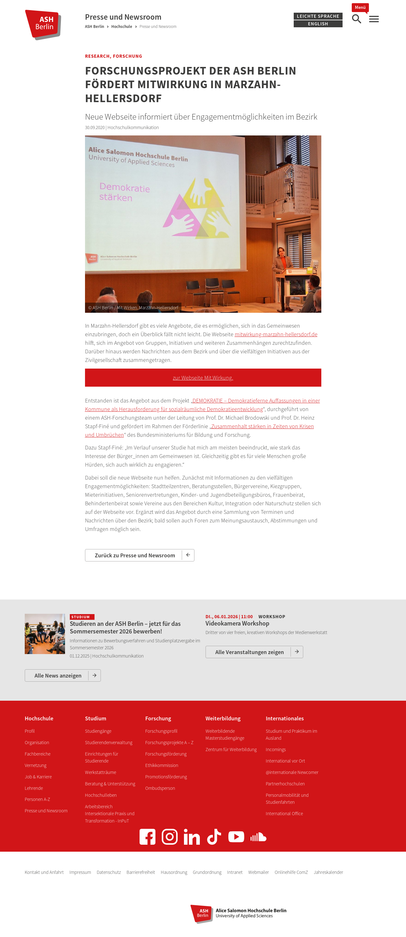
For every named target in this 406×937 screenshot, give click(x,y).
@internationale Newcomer (292, 772)
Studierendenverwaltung (108, 742)
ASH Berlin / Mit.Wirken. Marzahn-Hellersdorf (135, 308)
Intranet (235, 872)
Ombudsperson (160, 788)
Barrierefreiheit (141, 872)
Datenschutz (109, 872)
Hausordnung (174, 872)
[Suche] (356, 19)
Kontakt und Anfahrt (45, 872)
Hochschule (121, 26)
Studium (95, 718)
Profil (30, 731)
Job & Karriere (38, 777)
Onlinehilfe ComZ (292, 872)
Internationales (285, 718)
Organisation (37, 742)
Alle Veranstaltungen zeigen (249, 652)
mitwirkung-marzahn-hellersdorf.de (276, 334)
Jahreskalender (328, 872)
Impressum (80, 872)
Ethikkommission (161, 765)
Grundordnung (207, 872)
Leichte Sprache (318, 16)
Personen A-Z (37, 799)
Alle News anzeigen (58, 675)
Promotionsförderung (166, 777)
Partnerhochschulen (285, 784)
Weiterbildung (223, 718)
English (318, 24)
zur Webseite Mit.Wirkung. (203, 377)
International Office (284, 813)
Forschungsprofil (161, 731)
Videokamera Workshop (237, 623)
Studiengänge (98, 731)
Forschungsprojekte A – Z (169, 742)
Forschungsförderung (166, 754)
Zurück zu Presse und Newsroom (135, 555)
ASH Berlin (94, 26)
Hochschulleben (101, 795)
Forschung (158, 718)
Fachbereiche (37, 754)
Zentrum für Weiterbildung (231, 749)
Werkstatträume (100, 772)
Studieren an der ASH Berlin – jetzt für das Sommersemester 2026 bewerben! (125, 627)
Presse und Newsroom (46, 811)
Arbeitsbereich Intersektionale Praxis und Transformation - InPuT (109, 813)
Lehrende (34, 788)
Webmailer (259, 872)
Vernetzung (35, 765)
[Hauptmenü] (374, 19)
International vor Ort (285, 761)
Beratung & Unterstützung (110, 784)
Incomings (276, 749)
